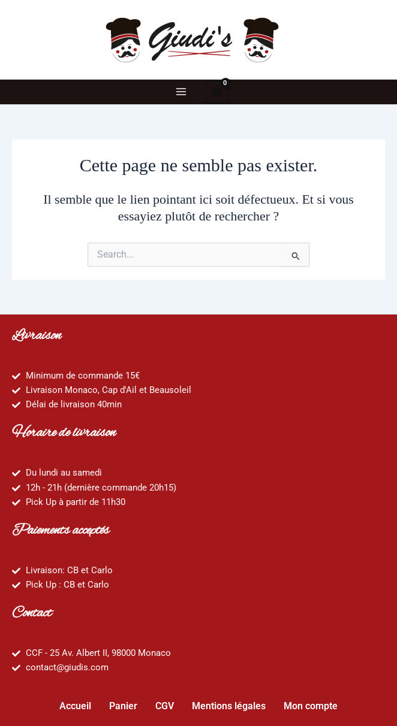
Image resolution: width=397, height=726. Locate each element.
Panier (123, 706)
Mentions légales (229, 706)
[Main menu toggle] (181, 92)
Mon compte (311, 706)
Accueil (75, 706)
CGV (164, 706)
